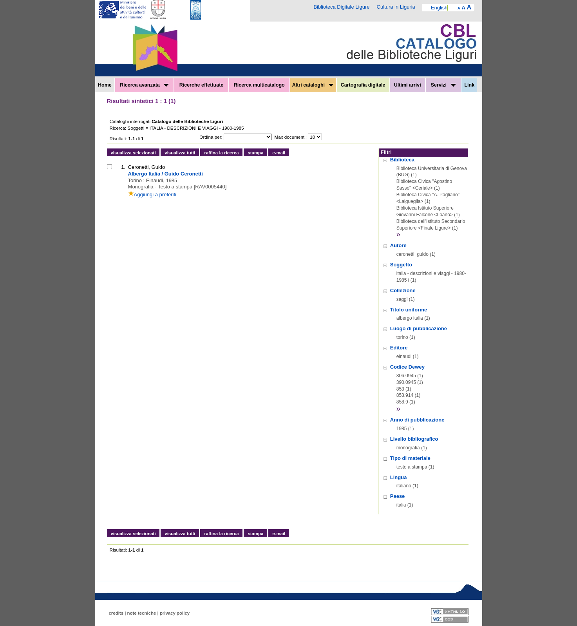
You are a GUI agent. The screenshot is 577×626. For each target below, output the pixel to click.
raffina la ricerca (221, 152)
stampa (255, 152)
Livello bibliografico (414, 439)
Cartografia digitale (363, 85)
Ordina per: (210, 136)
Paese (397, 496)
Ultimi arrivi (407, 85)
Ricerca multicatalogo (259, 85)
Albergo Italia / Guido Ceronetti (165, 174)
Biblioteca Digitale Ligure (341, 7)
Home (105, 85)
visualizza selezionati (133, 152)
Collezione (403, 290)
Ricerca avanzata (144, 85)
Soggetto (401, 265)
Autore (398, 245)
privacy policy (175, 613)
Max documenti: (291, 136)
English (439, 8)
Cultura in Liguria (396, 7)
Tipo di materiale (410, 458)
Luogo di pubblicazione (418, 328)
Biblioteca (402, 160)
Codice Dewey (407, 367)
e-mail (278, 152)
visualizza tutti (180, 152)
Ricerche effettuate (201, 85)
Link (469, 85)
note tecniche (141, 613)
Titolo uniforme (408, 310)
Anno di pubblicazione (417, 420)
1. (123, 167)
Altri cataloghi (313, 85)
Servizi (443, 85)
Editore (399, 348)
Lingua (398, 477)
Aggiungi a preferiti (152, 194)
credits (116, 613)
